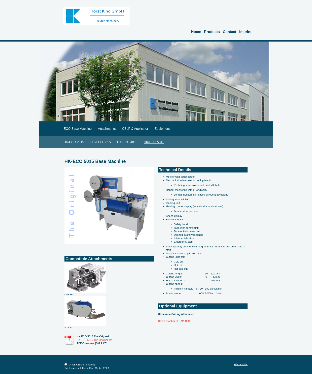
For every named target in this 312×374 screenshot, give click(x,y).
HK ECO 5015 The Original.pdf (94, 339)
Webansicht (241, 364)
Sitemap (91, 364)
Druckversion (74, 364)
